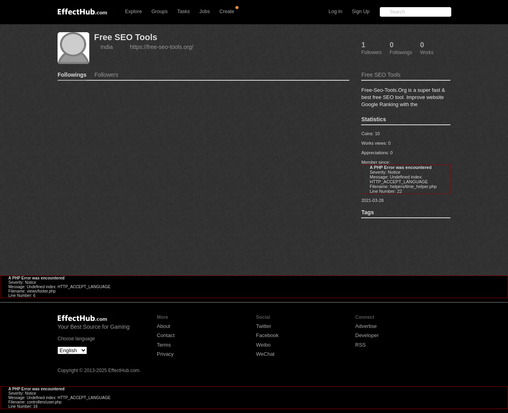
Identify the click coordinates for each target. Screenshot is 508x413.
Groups (159, 11)
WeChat (265, 354)
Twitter (263, 326)
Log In (336, 11)
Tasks (183, 11)
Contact (166, 335)
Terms (164, 345)
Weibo (263, 345)
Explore (133, 11)
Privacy (165, 354)
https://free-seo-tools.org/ (161, 47)
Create (227, 11)
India (106, 47)
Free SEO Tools (125, 37)
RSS (360, 345)
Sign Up (360, 11)
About (163, 326)
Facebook (267, 335)
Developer (367, 335)
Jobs (204, 11)
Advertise (366, 326)
